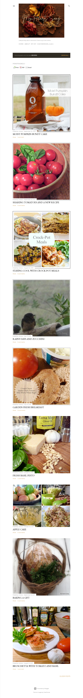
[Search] (69, 5)
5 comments (21, 205)
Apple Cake (19, 529)
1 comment (21, 137)
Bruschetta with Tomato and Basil (36, 666)
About (27, 44)
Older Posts (65, 676)
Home (21, 44)
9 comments (21, 342)
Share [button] (14, 137)
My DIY (33, 44)
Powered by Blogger (41, 688)
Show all (64, 55)
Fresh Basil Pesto (24, 475)
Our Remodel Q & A (45, 44)
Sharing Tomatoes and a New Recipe (36, 202)
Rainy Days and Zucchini (28, 338)
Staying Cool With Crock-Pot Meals (36, 270)
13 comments (21, 410)
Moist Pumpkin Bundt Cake (30, 134)
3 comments (21, 601)
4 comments (21, 478)
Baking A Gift (21, 597)
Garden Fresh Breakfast (28, 407)
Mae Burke (47, 692)
